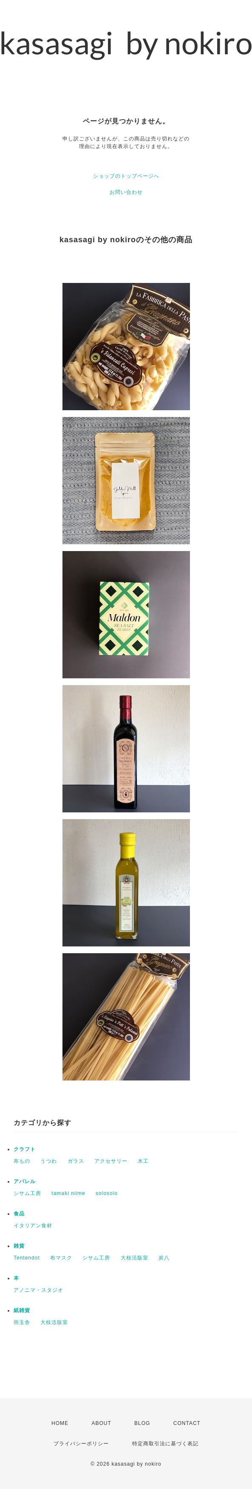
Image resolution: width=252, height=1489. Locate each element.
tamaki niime (68, 1193)
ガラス (76, 1161)
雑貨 (19, 1246)
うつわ (48, 1161)
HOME (59, 1423)
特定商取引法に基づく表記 (165, 1444)
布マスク (61, 1258)
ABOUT (101, 1423)
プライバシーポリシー (81, 1444)
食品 (19, 1214)
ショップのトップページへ (126, 176)
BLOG (142, 1423)
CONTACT (187, 1423)
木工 (143, 1161)
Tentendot (27, 1258)
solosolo (107, 1193)
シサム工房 (27, 1193)
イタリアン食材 (33, 1226)
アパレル (25, 1181)
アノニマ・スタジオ (38, 1290)
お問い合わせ (126, 192)
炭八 (164, 1258)
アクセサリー (110, 1161)
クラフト (25, 1149)
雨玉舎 (22, 1322)
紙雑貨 (22, 1310)
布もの (22, 1161)
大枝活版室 (134, 1258)
